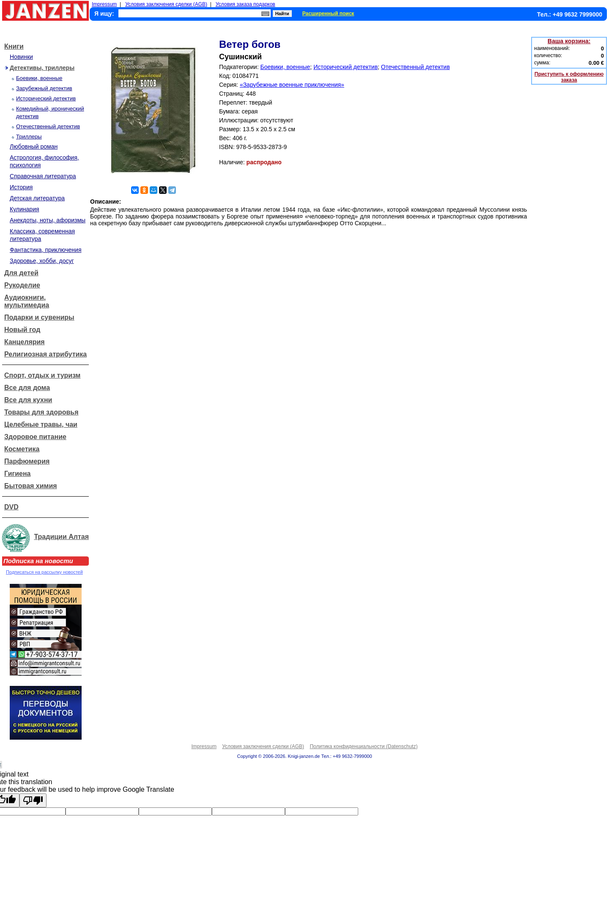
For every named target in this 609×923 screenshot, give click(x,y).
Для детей (21, 272)
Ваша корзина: (569, 41)
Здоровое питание (35, 436)
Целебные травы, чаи (40, 424)
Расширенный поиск (328, 14)
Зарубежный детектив (44, 88)
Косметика (21, 449)
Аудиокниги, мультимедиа (26, 301)
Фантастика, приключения (45, 249)
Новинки (21, 56)
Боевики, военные (39, 78)
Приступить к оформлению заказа (569, 77)
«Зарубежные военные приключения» (292, 84)
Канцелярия (24, 341)
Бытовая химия (30, 485)
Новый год (22, 329)
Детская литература (37, 198)
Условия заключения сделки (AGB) (166, 4)
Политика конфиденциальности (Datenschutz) (363, 746)
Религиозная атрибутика (45, 354)
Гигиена (17, 473)
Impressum (104, 4)
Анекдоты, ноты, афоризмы (47, 220)
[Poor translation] (33, 800)
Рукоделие (22, 285)
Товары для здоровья (41, 412)
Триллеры (29, 136)
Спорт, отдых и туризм (42, 375)
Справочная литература (43, 176)
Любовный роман (34, 146)
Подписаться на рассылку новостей (44, 572)
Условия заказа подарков (245, 4)
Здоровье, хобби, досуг (42, 260)
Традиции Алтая (61, 536)
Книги (14, 46)
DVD (11, 507)
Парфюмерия (26, 461)
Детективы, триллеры (42, 67)
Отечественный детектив (48, 126)
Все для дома (27, 387)
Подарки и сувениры (39, 317)
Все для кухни (28, 399)
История (21, 187)
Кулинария (24, 209)
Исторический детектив (46, 98)
